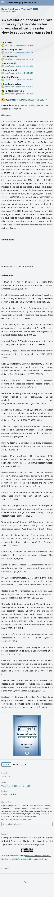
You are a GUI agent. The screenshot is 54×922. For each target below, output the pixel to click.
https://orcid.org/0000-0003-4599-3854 (19, 73)
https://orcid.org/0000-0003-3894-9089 (19, 66)
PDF (7, 764)
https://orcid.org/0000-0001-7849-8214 (19, 52)
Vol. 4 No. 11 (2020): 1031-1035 (15, 786)
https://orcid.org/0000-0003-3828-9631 (19, 45)
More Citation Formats (12, 824)
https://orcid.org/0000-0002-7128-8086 (19, 80)
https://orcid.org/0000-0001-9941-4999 (19, 87)
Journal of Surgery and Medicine (21, 2)
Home (4, 9)
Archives (14, 9)
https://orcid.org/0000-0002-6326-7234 (19, 59)
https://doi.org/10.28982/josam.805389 (28, 99)
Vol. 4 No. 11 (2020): (29, 9)
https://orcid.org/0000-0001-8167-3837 (19, 94)
